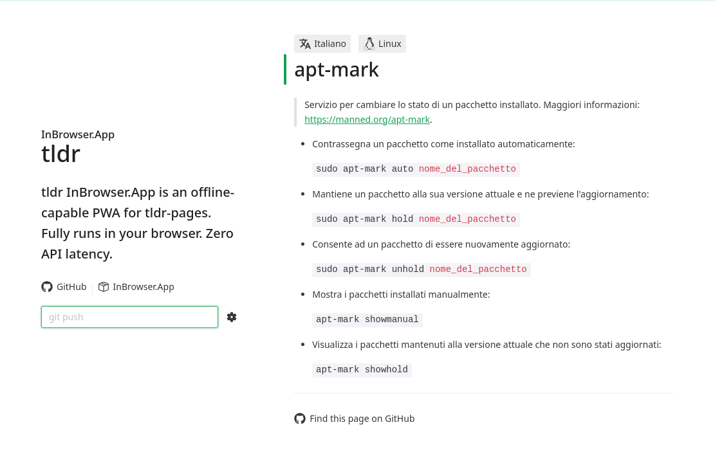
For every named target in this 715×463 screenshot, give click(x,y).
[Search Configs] (232, 317)
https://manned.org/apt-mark (367, 119)
